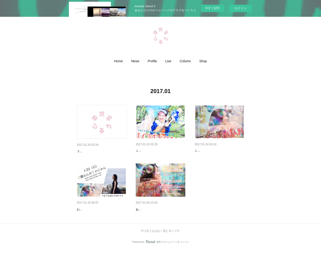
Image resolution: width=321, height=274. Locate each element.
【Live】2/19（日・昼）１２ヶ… (219, 151)
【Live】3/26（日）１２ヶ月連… (160, 151)
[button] (118, 61)
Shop (203, 61)
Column (185, 61)
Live (168, 61)
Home (118, 61)
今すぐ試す (212, 8)
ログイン (240, 8)
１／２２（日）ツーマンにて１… (101, 221)
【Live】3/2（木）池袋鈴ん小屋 (100, 151)
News (135, 61)
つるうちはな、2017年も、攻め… (160, 221)
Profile (152, 61)
